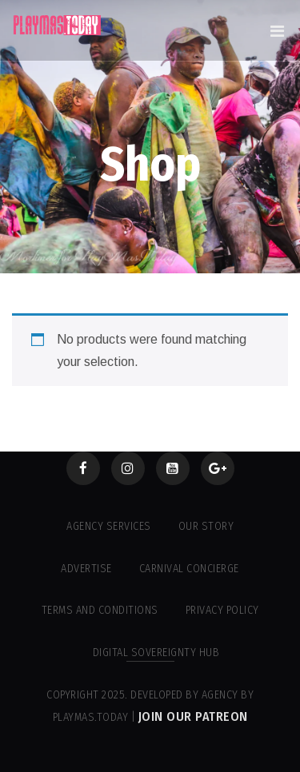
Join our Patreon (193, 716)
